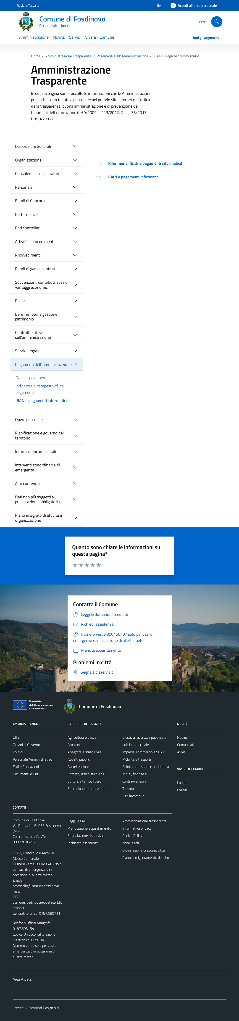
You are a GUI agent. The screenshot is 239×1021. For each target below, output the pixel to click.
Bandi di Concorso (31, 201)
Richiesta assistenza (83, 843)
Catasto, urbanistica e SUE (88, 774)
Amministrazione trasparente (144, 821)
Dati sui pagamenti (31, 378)
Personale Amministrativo (32, 759)
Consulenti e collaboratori (37, 173)
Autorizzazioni (78, 766)
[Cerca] (216, 21)
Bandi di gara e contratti (35, 269)
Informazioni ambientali (35, 451)
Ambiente (75, 744)
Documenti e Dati (26, 774)
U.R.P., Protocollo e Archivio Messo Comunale (33, 855)
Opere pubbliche (29, 419)
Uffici (16, 737)
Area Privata (22, 979)
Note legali (130, 843)
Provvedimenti (28, 255)
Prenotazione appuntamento (89, 828)
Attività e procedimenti (34, 241)
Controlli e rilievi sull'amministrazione (33, 335)
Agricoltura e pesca (82, 737)
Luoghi (182, 782)
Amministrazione (34, 37)
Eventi (182, 790)
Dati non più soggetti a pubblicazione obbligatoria (37, 499)
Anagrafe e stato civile (85, 752)
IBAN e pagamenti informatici (41, 400)
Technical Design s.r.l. (44, 1007)
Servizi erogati (27, 351)
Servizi (75, 37)
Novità (59, 37)
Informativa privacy (137, 828)
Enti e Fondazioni (26, 766)
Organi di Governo (26, 744)
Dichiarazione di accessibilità (143, 850)
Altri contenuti (27, 483)
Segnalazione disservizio (86, 835)
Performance (26, 214)
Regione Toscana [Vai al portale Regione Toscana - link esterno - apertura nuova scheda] (28, 5)
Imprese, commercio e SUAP (143, 752)
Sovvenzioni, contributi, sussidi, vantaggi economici (42, 284)
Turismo (128, 788)
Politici (18, 752)
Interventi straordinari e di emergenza (37, 467)
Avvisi (181, 752)
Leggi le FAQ (77, 821)
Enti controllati (27, 228)
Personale (23, 187)
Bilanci (20, 301)
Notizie (182, 737)
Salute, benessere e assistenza (145, 766)
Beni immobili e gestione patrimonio (36, 316)
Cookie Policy (132, 835)
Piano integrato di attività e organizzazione (38, 517)
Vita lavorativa (133, 796)
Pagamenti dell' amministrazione (43, 364)
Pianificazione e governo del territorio (39, 435)
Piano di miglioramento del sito (145, 857)
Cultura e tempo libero (84, 781)
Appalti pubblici (79, 759)
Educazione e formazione (86, 788)
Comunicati (185, 744)
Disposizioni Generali (33, 146)
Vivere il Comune (99, 37)
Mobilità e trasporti (136, 759)
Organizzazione (28, 160)
